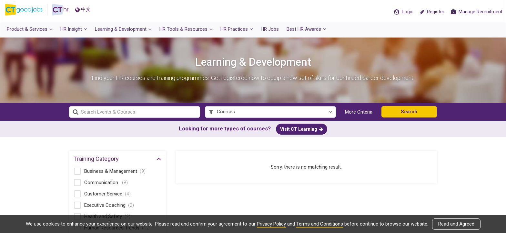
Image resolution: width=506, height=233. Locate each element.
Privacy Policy (271, 224)
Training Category (117, 159)
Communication (106, 183)
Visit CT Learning (301, 130)
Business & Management (115, 172)
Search (409, 113)
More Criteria (358, 113)
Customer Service (107, 195)
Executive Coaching (109, 206)
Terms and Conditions (319, 224)
